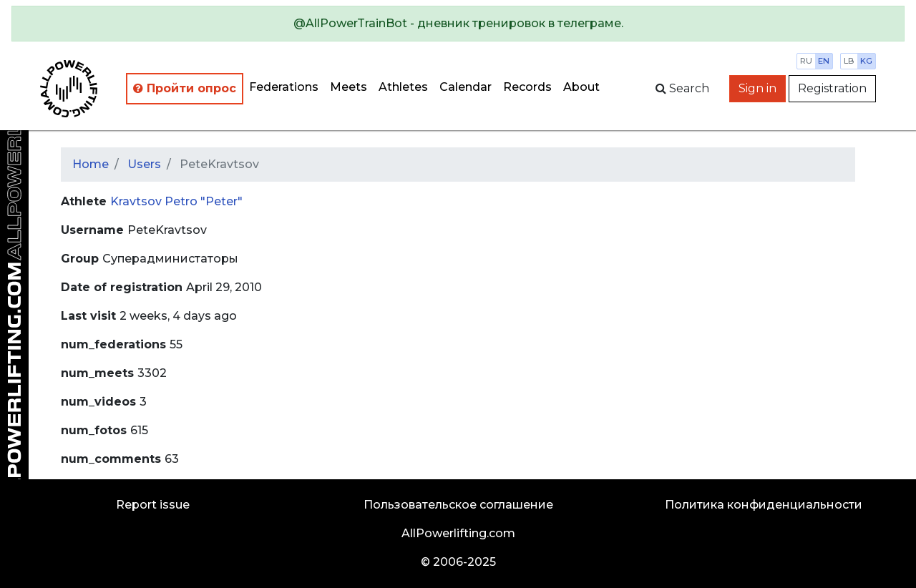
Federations (283, 87)
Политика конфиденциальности (763, 504)
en (823, 61)
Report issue (153, 504)
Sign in (757, 88)
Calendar (465, 87)
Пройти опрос (184, 88)
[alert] (458, 23)
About (581, 87)
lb (849, 61)
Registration (832, 88)
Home (90, 164)
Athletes (403, 87)
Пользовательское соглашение (458, 504)
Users (144, 164)
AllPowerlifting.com (458, 533)
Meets (348, 87)
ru (806, 61)
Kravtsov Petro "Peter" (176, 201)
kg (866, 61)
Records (527, 87)
